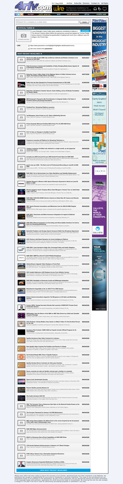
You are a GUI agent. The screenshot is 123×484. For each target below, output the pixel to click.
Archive (69, 3)
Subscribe (77, 3)
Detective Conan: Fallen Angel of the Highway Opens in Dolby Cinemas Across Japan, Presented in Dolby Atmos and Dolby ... (51, 75)
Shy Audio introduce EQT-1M (35, 396)
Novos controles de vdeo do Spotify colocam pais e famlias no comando (49, 371)
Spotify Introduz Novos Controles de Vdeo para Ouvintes (44, 363)
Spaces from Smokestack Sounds (37, 379)
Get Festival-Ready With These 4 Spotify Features (42, 354)
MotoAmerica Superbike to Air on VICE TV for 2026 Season (44, 288)
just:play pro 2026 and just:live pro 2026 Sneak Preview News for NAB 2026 (50, 156)
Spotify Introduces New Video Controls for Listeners (42, 338)
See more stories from (41, 49)
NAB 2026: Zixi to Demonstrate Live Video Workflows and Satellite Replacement (51, 173)
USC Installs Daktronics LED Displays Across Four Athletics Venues (47, 272)
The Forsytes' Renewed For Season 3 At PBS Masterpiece (44, 412)
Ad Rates (104, 3)
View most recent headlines (53, 470)
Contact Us (95, 3)
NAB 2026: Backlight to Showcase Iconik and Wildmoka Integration (47, 280)
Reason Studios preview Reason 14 (37, 387)
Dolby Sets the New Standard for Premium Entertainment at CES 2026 (48, 82)
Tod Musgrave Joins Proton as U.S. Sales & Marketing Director (46, 115)
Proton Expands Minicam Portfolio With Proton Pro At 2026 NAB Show (48, 123)
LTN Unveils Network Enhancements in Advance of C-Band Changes (47, 445)
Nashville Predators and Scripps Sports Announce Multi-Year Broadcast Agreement (52, 231)
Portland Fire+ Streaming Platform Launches (40, 107)
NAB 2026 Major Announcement (36, 429)
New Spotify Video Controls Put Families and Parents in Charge (46, 346)
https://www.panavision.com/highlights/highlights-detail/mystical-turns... (52, 45)
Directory (86, 3)
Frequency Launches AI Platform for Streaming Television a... (45, 140)
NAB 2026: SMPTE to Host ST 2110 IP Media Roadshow (43, 255)
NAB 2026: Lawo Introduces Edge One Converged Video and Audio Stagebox (50, 247)
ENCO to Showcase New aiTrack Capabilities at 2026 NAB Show (46, 437)
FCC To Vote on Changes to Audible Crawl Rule (41, 132)
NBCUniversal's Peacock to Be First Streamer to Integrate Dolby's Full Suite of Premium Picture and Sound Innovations (51, 99)
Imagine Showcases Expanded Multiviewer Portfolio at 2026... (45, 462)
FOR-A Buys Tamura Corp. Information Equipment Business (45, 453)
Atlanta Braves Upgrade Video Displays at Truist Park (43, 264)
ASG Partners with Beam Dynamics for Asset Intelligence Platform (47, 239)
